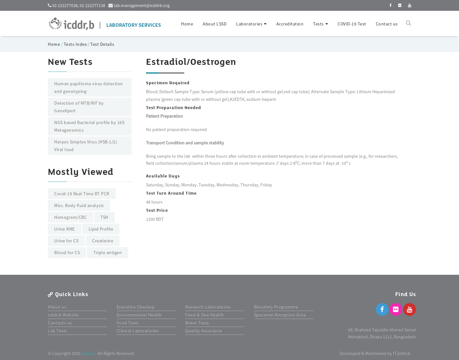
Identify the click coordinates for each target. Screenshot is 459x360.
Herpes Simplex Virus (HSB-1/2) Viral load (85, 145)
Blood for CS (67, 252)
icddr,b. (89, 353)
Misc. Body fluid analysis (79, 205)
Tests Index (75, 44)
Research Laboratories (208, 307)
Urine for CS (66, 241)
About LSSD (215, 24)
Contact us (387, 24)
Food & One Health (204, 315)
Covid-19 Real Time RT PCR (81, 194)
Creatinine (102, 241)
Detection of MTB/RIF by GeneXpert (79, 107)
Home (187, 24)
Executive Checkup (136, 307)
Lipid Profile (101, 229)
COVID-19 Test (352, 24)
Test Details (102, 44)
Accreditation (290, 24)
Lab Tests (57, 331)
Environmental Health (139, 315)
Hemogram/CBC (70, 217)
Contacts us (60, 323)
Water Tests (197, 323)
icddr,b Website (63, 315)
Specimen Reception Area (280, 315)
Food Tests (128, 323)
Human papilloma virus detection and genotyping (88, 87)
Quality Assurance (203, 331)
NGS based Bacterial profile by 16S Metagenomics (89, 126)
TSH (104, 217)
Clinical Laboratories (138, 331)
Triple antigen (107, 252)
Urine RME (64, 229)
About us (57, 307)
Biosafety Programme (276, 307)
